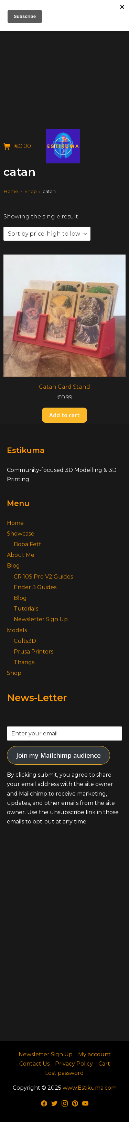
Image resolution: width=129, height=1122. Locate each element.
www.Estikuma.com (90, 1088)
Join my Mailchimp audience (58, 755)
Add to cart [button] (64, 415)
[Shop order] (46, 234)
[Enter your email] (64, 733)
